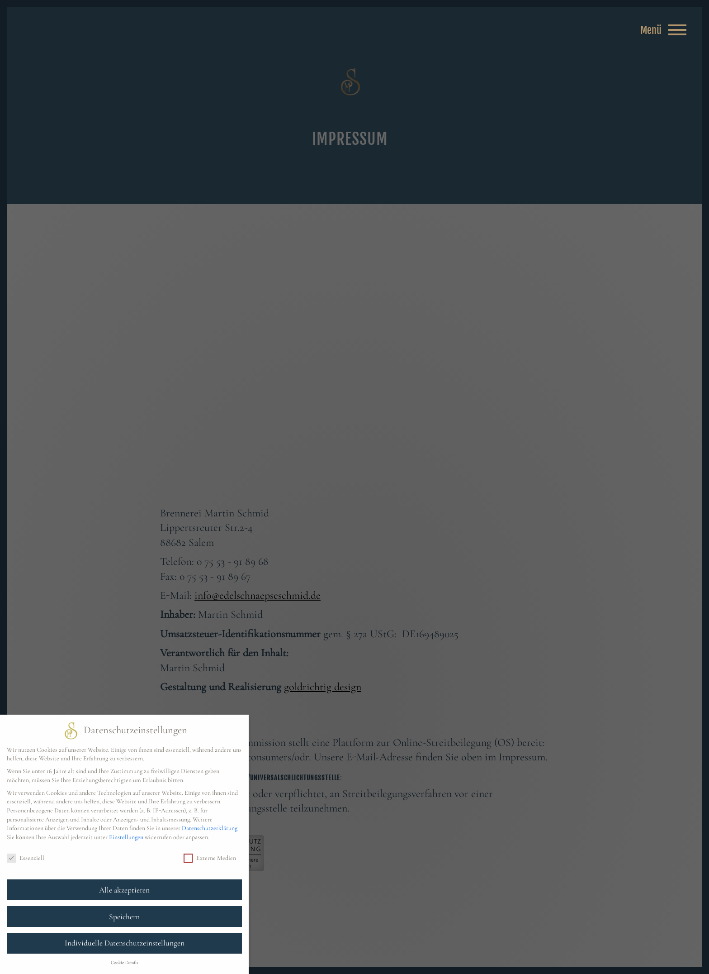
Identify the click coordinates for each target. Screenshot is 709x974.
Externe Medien (210, 858)
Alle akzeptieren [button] (124, 890)
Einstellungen (126, 837)
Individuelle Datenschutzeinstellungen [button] (124, 943)
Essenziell (25, 858)
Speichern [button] (124, 916)
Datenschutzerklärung (209, 828)
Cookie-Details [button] (124, 962)
